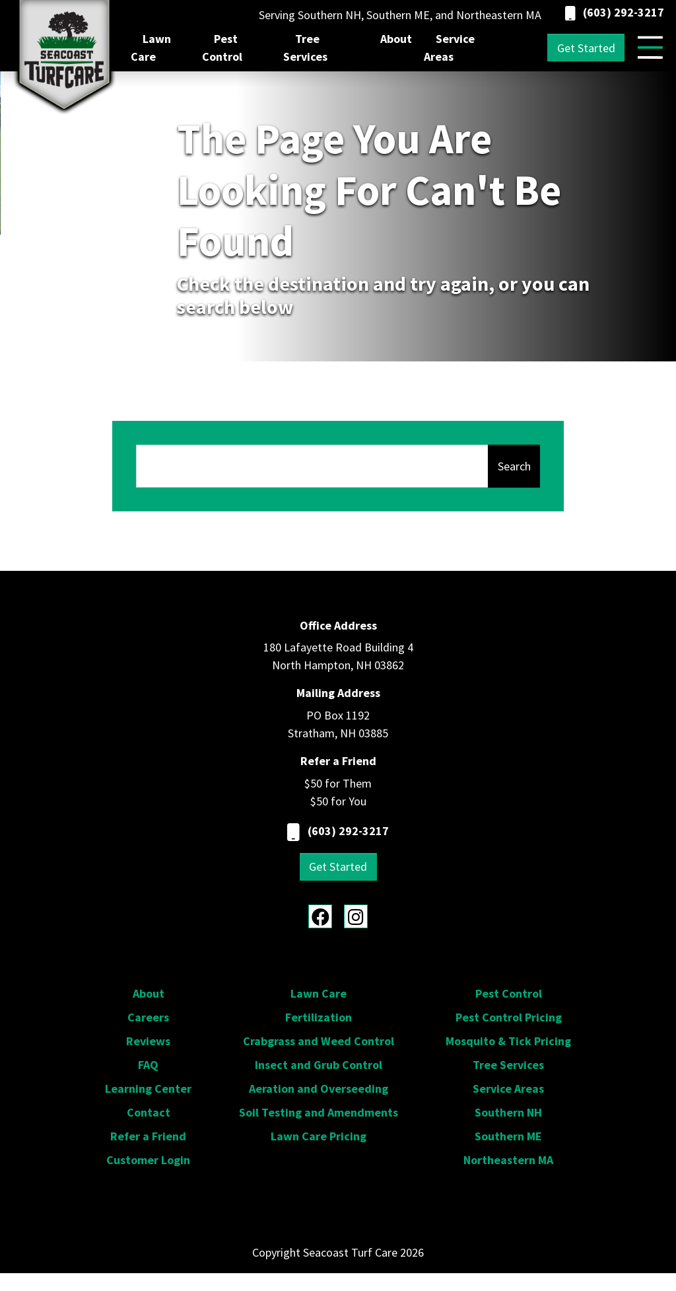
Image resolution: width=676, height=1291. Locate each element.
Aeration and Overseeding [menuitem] (318, 1088)
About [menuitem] (396, 38)
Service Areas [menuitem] (449, 47)
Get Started (586, 47)
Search (514, 466)
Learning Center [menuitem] (148, 1088)
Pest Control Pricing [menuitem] (509, 1017)
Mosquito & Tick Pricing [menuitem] (508, 1041)
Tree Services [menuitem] (305, 47)
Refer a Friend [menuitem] (148, 1136)
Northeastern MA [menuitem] (508, 1159)
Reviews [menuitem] (148, 1041)
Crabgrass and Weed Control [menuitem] (318, 1041)
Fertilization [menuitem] (318, 1017)
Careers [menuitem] (148, 1017)
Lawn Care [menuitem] (151, 47)
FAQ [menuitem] (148, 1064)
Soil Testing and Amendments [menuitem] (318, 1112)
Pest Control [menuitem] (222, 47)
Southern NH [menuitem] (508, 1112)
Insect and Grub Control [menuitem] (318, 1064)
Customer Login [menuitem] (148, 1159)
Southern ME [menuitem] (508, 1136)
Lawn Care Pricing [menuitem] (318, 1136)
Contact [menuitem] (148, 1112)
